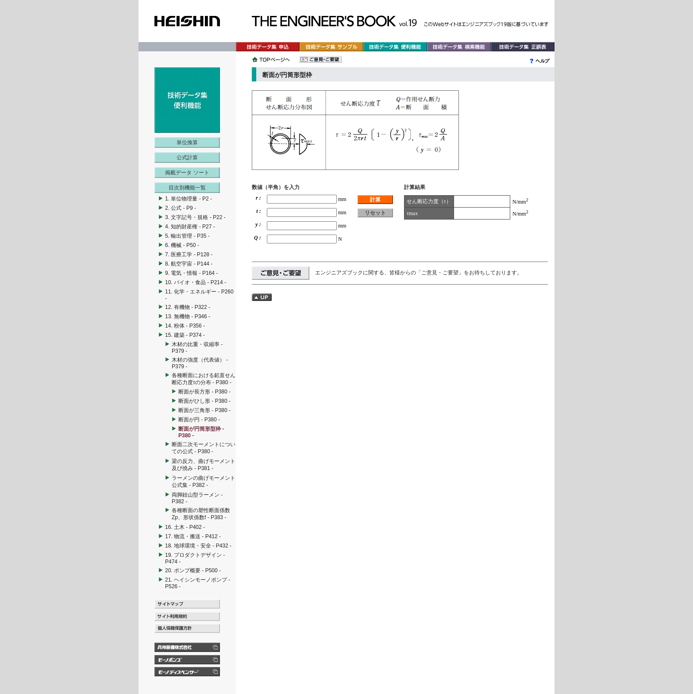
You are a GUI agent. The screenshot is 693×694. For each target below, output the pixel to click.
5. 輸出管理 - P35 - (187, 236)
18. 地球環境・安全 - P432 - (198, 546)
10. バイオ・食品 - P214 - (195, 282)
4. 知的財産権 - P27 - (190, 227)
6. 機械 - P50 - (182, 245)
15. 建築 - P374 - (185, 335)
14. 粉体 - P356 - (185, 326)
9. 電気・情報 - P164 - (191, 273)
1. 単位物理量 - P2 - (188, 199)
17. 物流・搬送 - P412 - (193, 536)
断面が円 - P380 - (199, 419)
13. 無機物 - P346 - (187, 316)
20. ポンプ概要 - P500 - (193, 570)
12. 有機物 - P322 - (187, 307)
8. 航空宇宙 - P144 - (188, 264)
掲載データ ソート (187, 173)
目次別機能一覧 (187, 188)
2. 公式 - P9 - (180, 208)
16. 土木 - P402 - (185, 527)
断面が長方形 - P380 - (204, 392)
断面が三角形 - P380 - (204, 410)
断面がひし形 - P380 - (204, 401)
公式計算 (187, 157)
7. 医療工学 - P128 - (188, 254)
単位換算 (187, 142)
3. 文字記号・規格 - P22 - (195, 217)
